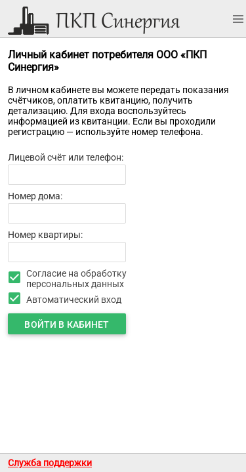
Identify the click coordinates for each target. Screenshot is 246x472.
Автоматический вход (73, 299)
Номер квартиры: (45, 234)
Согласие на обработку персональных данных (76, 278)
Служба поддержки (50, 463)
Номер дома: (35, 196)
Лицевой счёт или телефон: (65, 157)
